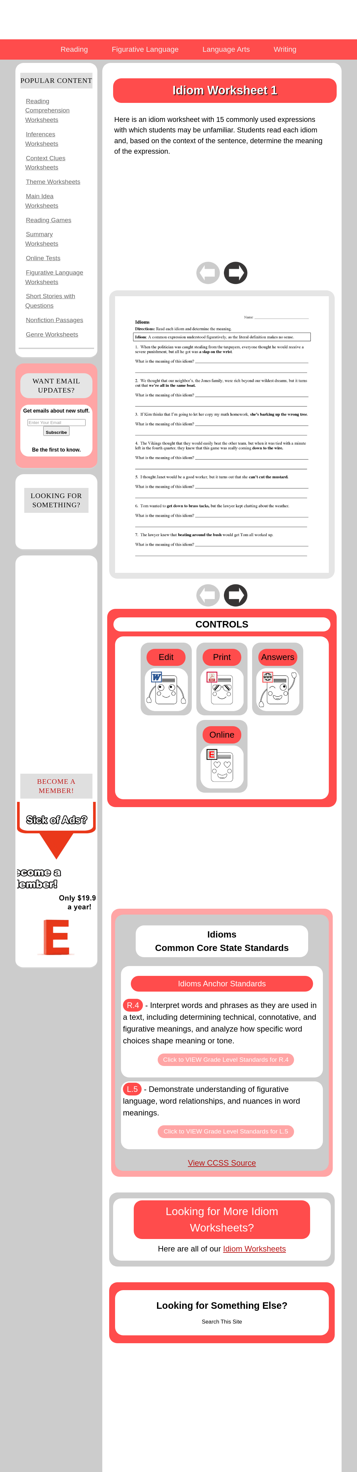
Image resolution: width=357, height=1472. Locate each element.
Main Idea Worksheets (41, 201)
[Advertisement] (56, 663)
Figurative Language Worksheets (54, 277)
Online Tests (43, 258)
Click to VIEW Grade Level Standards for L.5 (226, 1131)
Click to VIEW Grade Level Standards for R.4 (226, 1059)
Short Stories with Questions (50, 301)
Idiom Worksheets (254, 1248)
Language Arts (226, 49)
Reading (74, 49)
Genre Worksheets (52, 334)
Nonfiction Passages (54, 320)
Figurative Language (145, 49)
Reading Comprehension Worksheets (47, 111)
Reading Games (48, 220)
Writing (285, 49)
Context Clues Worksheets (45, 163)
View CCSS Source (222, 1162)
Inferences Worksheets (41, 139)
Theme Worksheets (53, 181)
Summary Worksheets (41, 239)
